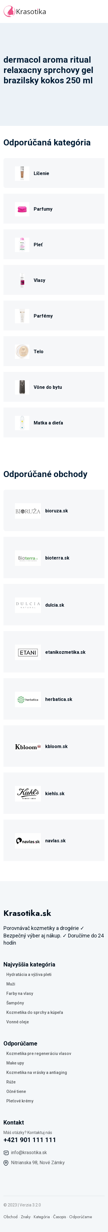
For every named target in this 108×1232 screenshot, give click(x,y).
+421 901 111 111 (29, 1139)
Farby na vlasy (19, 993)
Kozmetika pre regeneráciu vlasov (38, 1053)
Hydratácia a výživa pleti (29, 974)
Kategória (42, 1217)
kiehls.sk (55, 793)
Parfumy (43, 209)
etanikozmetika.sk (65, 652)
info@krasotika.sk (29, 1152)
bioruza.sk (56, 511)
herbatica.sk (58, 699)
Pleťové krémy (19, 1101)
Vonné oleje (17, 1022)
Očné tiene (16, 1091)
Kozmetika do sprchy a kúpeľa (34, 1012)
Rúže (11, 1082)
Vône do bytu (48, 387)
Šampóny (15, 1003)
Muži (10, 984)
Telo (38, 351)
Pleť (38, 244)
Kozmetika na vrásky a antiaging (36, 1072)
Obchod (10, 1217)
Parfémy (43, 316)
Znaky (26, 1217)
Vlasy (39, 280)
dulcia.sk (54, 605)
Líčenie (41, 173)
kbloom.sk (56, 746)
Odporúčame (80, 1217)
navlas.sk (55, 840)
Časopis (59, 1217)
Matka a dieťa (48, 423)
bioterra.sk (57, 558)
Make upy (15, 1063)
